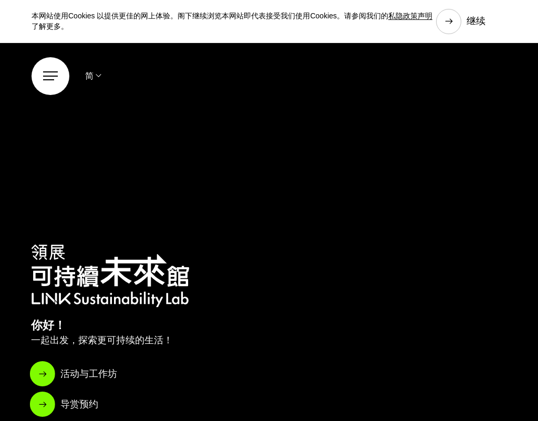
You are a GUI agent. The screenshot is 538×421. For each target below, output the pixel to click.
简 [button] (89, 76)
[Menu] (50, 76)
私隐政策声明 (410, 16)
